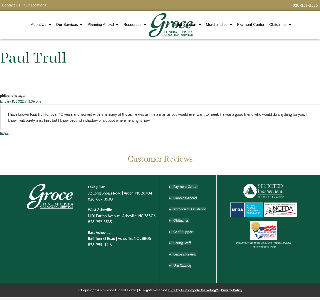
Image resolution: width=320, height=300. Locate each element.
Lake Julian (96, 189)
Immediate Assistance (189, 212)
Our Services (56, 26)
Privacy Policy (231, 292)
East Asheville (99, 235)
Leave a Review (184, 257)
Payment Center (263, 26)
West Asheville (100, 212)
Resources (121, 26)
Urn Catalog (182, 268)
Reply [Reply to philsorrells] (4, 136)
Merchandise (232, 26)
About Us (28, 26)
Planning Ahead (90, 26)
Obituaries (293, 26)
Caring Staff (182, 245)
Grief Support (200, 26)
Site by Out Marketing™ (194, 292)
